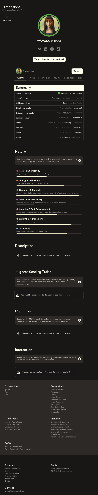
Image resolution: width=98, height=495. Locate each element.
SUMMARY (19, 68)
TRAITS (57, 68)
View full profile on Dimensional (49, 59)
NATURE (31, 68)
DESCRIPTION (44, 68)
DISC (80, 68)
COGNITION (69, 68)
